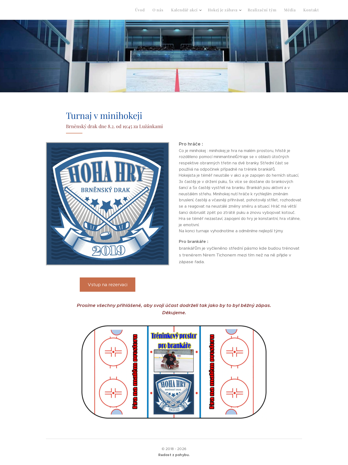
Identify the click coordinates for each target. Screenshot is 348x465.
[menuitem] (148, 10)
